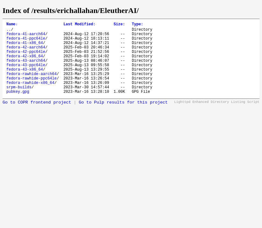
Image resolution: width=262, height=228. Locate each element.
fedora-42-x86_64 (24, 63)
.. (8, 31)
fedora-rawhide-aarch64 (31, 85)
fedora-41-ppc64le (25, 42)
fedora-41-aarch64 (25, 36)
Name (12, 25)
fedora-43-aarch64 (25, 69)
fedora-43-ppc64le (25, 74)
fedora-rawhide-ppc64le (31, 90)
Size (119, 25)
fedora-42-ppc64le (25, 58)
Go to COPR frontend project (37, 117)
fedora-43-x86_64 (24, 79)
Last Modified (80, 25)
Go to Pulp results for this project (123, 117)
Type (137, 25)
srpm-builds (18, 101)
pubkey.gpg (17, 106)
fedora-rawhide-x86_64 (30, 95)
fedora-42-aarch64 (25, 52)
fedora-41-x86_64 (24, 47)
